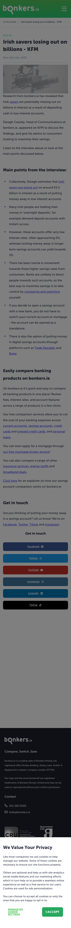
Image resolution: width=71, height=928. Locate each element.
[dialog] (35, 464)
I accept (52, 912)
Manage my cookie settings (15, 912)
